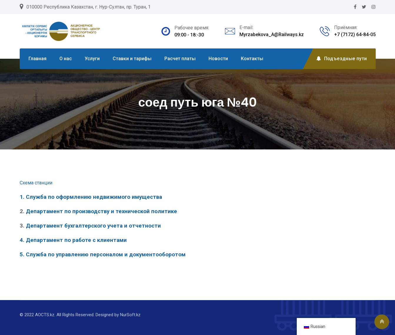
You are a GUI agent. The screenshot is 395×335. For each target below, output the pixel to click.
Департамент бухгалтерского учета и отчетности (93, 226)
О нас (65, 58)
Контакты (252, 58)
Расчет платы (180, 58)
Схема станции (36, 183)
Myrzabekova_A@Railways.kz (271, 34)
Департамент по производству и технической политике (102, 211)
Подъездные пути (341, 58)
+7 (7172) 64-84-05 (355, 34)
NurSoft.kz (130, 314)
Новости (218, 58)
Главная (37, 58)
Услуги (92, 58)
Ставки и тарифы (132, 58)
